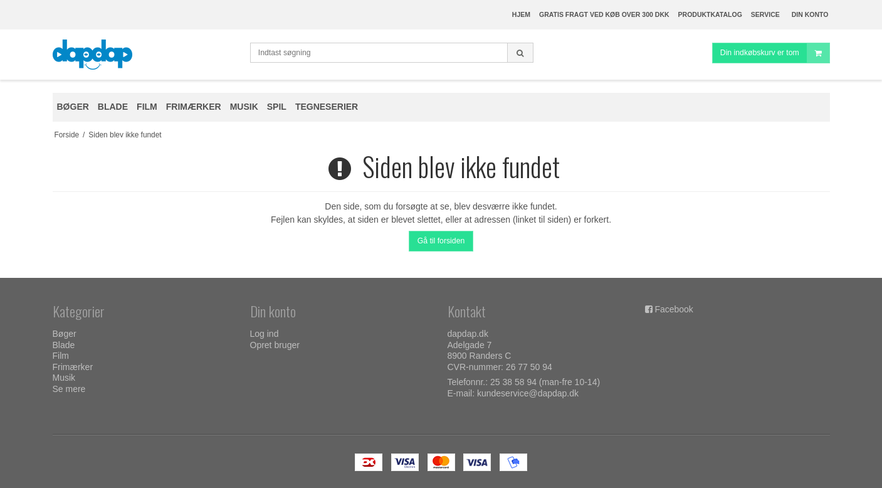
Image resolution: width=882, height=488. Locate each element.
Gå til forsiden (441, 240)
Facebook (673, 309)
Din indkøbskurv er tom (774, 53)
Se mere (69, 389)
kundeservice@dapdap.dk (528, 393)
